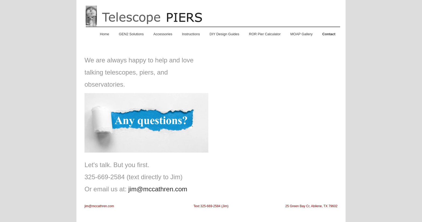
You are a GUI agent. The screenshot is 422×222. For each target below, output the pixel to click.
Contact (328, 34)
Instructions (191, 34)
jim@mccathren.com (157, 189)
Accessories (162, 34)
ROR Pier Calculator (265, 34)
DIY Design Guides (224, 34)
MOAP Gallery (301, 34)
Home (104, 34)
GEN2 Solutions (131, 34)
